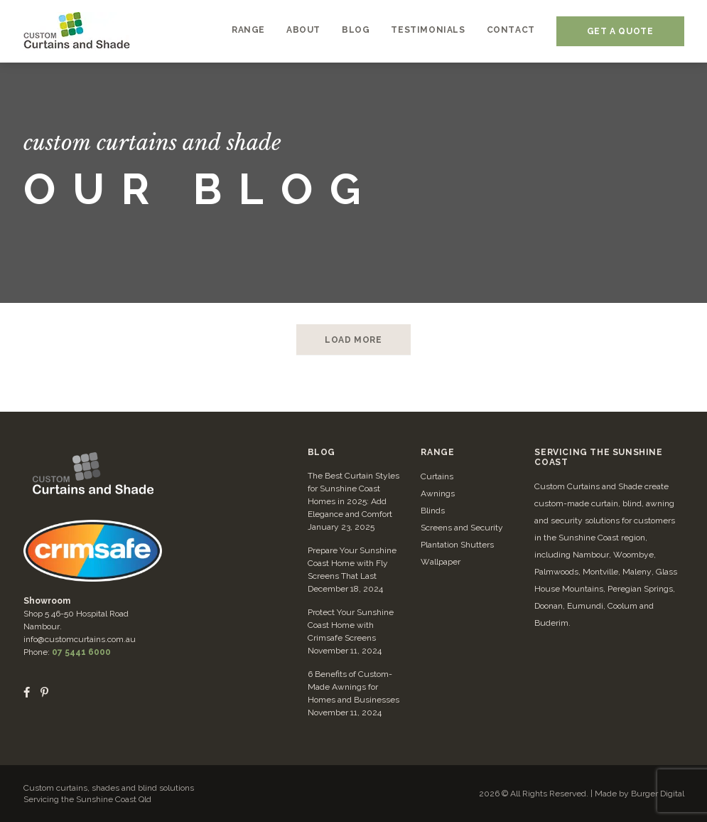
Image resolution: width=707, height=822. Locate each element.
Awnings (438, 493)
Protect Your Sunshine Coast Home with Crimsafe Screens (351, 625)
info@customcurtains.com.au (79, 639)
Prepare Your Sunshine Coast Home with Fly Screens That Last (352, 563)
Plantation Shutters (457, 545)
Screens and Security (462, 528)
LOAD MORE (353, 340)
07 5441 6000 (81, 652)
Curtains (437, 476)
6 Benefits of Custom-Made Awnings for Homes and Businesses (353, 687)
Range (437, 452)
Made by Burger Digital (639, 794)
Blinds (433, 511)
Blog (321, 452)
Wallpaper (440, 562)
